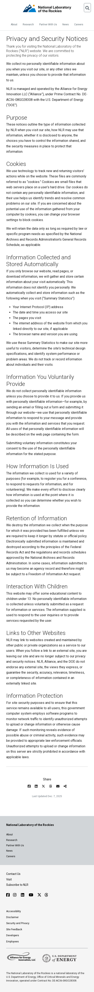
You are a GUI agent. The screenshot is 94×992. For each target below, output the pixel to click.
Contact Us (13, 874)
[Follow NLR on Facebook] (8, 895)
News (65, 24)
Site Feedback (14, 929)
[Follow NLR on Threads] (46, 895)
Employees (12, 941)
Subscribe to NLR (17, 884)
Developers (12, 935)
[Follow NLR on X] (39, 895)
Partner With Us (48, 24)
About (14, 24)
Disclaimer (12, 917)
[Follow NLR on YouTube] (31, 895)
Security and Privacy (17, 923)
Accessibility (13, 911)
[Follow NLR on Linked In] (23, 895)
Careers (78, 24)
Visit (9, 879)
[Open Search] (87, 7)
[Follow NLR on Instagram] (15, 895)
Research (28, 24)
